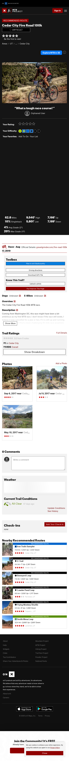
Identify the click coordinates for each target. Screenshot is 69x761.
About (5, 641)
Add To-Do (23, 136)
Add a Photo (61, 363)
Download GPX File (35, 275)
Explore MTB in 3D (51, 52)
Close (44, 753)
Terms (40, 716)
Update (56, 508)
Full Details (61, 332)
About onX (7, 693)
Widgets (6, 649)
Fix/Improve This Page (35, 289)
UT (11, 43)
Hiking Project (40, 649)
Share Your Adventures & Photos (15, 661)
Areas (4, 43)
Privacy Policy (55, 748)
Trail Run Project (41, 653)
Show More (10, 323)
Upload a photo (35, 284)
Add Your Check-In (55, 524)
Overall (15, 347)
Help (5, 645)
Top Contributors (9, 657)
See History (53, 511)
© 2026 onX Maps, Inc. (27, 716)
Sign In (57, 10)
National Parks (41, 661)
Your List (34, 136)
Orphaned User (38, 113)
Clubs (5, 653)
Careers (6, 697)
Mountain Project (42, 641)
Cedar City (25, 43)
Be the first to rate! (12, 39)
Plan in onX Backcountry (35, 263)
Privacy (47, 716)
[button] (5, 82)
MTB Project (40, 645)
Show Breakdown (34, 351)
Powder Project (41, 657)
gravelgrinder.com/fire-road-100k (51, 247)
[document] (44, 749)
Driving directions (35, 270)
